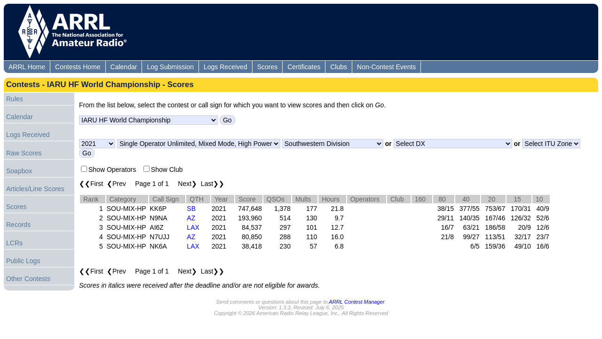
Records (18, 224)
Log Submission (170, 67)
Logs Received (225, 67)
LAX (193, 227)
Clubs (338, 67)
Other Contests (28, 278)
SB (191, 208)
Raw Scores (23, 153)
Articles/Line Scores (35, 189)
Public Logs (23, 261)
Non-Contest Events (386, 67)
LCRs (14, 243)
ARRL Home (26, 67)
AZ (191, 218)
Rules (14, 99)
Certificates (303, 67)
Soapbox (19, 171)
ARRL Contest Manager (356, 302)
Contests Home (77, 67)
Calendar (124, 67)
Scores (267, 67)
